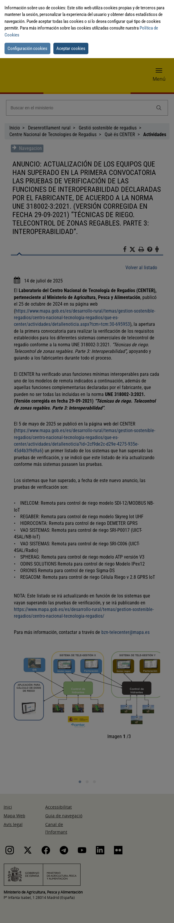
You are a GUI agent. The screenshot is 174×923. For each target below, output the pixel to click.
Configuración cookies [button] (27, 48)
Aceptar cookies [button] (70, 48)
